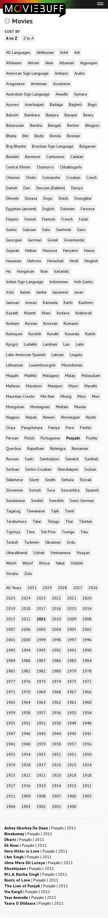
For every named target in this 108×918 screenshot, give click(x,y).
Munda (80, 406)
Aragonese (15, 83)
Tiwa (30, 531)
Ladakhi (30, 344)
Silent (34, 479)
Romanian (80, 448)
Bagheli (75, 104)
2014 (87, 608)
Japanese (60, 292)
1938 (56, 744)
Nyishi (91, 417)
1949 (71, 723)
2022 (56, 598)
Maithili (30, 375)
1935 (10, 754)
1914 (56, 785)
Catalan (77, 156)
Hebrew (34, 260)
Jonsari (31, 302)
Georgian (14, 240)
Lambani (50, 344)
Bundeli (12, 156)
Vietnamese (60, 552)
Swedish (56, 500)
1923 (10, 775)
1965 (10, 702)
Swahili (37, 500)
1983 (10, 671)
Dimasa (31, 198)
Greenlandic (74, 240)
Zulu (28, 573)
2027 (77, 587)
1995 (10, 650)
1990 (87, 650)
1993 (41, 650)
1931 (71, 754)
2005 (41, 629)
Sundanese (15, 500)
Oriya (10, 427)
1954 (87, 712)
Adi (77, 52)
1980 (56, 671)
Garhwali (63, 229)
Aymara (80, 94)
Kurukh (53, 333)
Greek (53, 240)
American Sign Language (27, 73)
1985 (71, 660)
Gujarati (12, 250)
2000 (26, 639)
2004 (56, 629)
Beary (88, 115)
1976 (26, 681)
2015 (71, 608)
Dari (26, 187)
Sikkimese (14, 479)
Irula (10, 292)
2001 (10, 639)
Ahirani (33, 62)
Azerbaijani (34, 104)
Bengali (54, 125)
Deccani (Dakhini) (50, 187)
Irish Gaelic (83, 281)
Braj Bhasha (16, 146)
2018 (26, 608)
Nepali (31, 417)
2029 (47, 587)
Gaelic (11, 229)
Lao (66, 344)
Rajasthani (35, 448)
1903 (26, 806)
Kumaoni (71, 323)
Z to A (28, 38)
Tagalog (13, 511)
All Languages (18, 52)
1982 (26, 671)
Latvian (58, 354)
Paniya (54, 427)
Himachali (55, 260)
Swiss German (82, 500)
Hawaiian (13, 260)
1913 (71, 785)
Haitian (31, 250)
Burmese (32, 156)
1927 (41, 764)
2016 (56, 608)
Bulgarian (87, 146)
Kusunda (72, 333)
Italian (25, 292)
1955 (71, 712)
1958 (26, 712)
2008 (87, 619)
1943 (71, 733)
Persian (12, 438)
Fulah (83, 219)
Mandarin (34, 386)
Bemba (36, 125)
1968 (56, 692)
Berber (73, 125)
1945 (41, 733)
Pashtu (85, 427)
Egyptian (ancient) (21, 208)
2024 (26, 598)
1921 (41, 775)
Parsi (70, 427)
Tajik (55, 511)
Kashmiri (86, 302)
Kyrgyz (12, 344)
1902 (41, 806)
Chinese (13, 177)
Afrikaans (14, 62)
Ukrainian (53, 542)
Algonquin (88, 62)
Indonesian (58, 281)
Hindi (74, 260)
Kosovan (50, 323)
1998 (56, 639)
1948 (87, 723)
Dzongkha (82, 198)
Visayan (83, 552)
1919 (71, 775)
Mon (95, 396)
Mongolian (15, 406)
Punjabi (73, 438)
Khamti (30, 313)
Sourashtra (70, 490)
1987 (41, 660)
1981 (41, 671)
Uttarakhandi (16, 552)
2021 (71, 598)
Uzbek (38, 552)
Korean (31, 323)
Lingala (76, 354)
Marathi (90, 386)
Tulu (84, 531)
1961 (71, 702)
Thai (69, 521)
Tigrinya (13, 531)
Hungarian (25, 271)
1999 (41, 639)
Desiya (77, 187)
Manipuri (55, 386)
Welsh (11, 563)
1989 (10, 660)
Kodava (63, 313)
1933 (41, 754)
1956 (56, 712)
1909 (26, 796)
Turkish (12, 542)
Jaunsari (12, 302)
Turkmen (31, 542)
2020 (87, 598)
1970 (26, 692)
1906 (71, 796)
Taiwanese (35, 511)
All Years (13, 587)
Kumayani (14, 333)
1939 (41, 744)
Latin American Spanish (26, 354)
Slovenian (14, 490)
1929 (10, 764)
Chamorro (45, 167)
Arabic (79, 73)
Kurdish (35, 333)
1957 (41, 712)
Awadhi (62, 94)
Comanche (51, 177)
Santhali (91, 458)
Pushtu (91, 438)
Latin (80, 344)
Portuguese (50, 438)
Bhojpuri (92, 125)
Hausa (89, 250)
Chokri (31, 177)
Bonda (55, 135)
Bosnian (73, 135)
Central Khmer (18, 167)
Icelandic (61, 271)
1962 (56, 702)
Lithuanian (14, 365)
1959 (10, 712)
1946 (26, 733)
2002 (87, 629)
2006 (26, 629)
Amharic (61, 73)
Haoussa (50, 250)
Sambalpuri (49, 458)
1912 (87, 785)
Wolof (27, 563)
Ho (8, 271)
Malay (70, 375)
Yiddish (77, 563)
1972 (87, 681)
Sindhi (50, 479)
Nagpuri (13, 417)
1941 (10, 744)
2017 (41, 608)
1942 (87, 733)
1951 (41, 723)
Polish (29, 438)
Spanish (92, 490)
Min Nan (47, 396)
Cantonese (55, 156)
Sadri (29, 458)
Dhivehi (12, 198)
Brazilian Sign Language (52, 146)
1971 (10, 692)
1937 (71, 744)
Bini (25, 135)
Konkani (12, 323)
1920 (56, 775)
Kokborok (83, 313)
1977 (10, 681)
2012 (26, 619)
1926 (56, 764)
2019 (10, 608)
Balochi (12, 115)
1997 (71, 639)
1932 (56, 754)
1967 (71, 692)
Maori (73, 386)
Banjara (52, 115)
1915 (41, 785)
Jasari (79, 292)
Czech (91, 177)
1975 (41, 681)
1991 (71, 650)
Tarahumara (16, 521)
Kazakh (12, 313)
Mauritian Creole (20, 396)
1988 (26, 660)
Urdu (71, 542)
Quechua (13, 448)
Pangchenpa (31, 427)
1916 (26, 785)
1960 (87, 702)
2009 (71, 619)
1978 (87, 671)
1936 (87, 744)
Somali (35, 490)
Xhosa (44, 563)
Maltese (13, 386)
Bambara (32, 115)
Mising (65, 396)
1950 (56, 723)
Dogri (48, 198)
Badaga (56, 104)
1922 (26, 775)
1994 (26, 650)
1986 (56, 660)
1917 (10, 785)
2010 (56, 619)
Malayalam (91, 375)
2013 (10, 619)
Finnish (30, 219)
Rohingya (58, 448)
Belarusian (15, 125)
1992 (56, 650)
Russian (12, 458)
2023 (41, 598)
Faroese (88, 208)
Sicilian (90, 469)
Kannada (50, 302)
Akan (49, 62)
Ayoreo (12, 104)
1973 (71, 681)
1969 (41, 692)
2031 (32, 587)
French (67, 219)
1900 (71, 806)
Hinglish (91, 260)
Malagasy (51, 375)
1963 (41, 702)
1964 (26, 702)
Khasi (46, 313)
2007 (10, 629)
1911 (10, 796)
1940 (26, 744)
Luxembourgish (42, 365)
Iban (44, 271)
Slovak (85, 479)
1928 (26, 764)
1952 (26, 723)
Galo (46, 229)
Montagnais (40, 406)
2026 (93, 587)
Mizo (81, 396)
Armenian (39, 83)
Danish (11, 187)
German (34, 240)
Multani (62, 406)
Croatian (73, 177)
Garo (81, 229)
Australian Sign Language (28, 94)
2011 (41, 619)
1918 (87, 775)
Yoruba (12, 573)
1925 (71, 764)
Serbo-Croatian (38, 469)
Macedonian (72, 365)
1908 (41, 796)
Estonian (67, 208)
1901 (56, 806)
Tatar (37, 521)
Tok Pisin (48, 531)
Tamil (69, 511)
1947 (10, 733)
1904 (10, 806)
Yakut (60, 563)
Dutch (63, 198)
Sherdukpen (68, 469)
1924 (87, 764)
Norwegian (70, 417)
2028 (62, 587)
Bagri (92, 104)
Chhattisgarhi (71, 167)
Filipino (12, 219)
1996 (87, 639)
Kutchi (90, 333)
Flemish (48, 219)
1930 (87, 754)
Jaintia (41, 292)
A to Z (11, 38)
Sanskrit (72, 458)
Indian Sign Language (24, 281)
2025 (10, 598)
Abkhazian (45, 52)
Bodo (39, 135)
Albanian (66, 62)
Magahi (12, 375)
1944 (56, 733)
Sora (51, 490)
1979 (71, 671)
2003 (71, 629)
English (48, 208)
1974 (56, 681)
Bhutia (11, 135)
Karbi (68, 302)
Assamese (61, 83)
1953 (10, 723)
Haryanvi (70, 250)
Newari (49, 417)
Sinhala (67, 479)
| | (40, 828)
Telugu (53, 521)
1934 (26, 754)
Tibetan (85, 521)
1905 (87, 796)
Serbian (12, 469)
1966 (87, 692)
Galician (29, 229)
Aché (64, 52)
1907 (56, 796)
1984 (87, 660)
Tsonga (68, 531)
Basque (71, 115)
